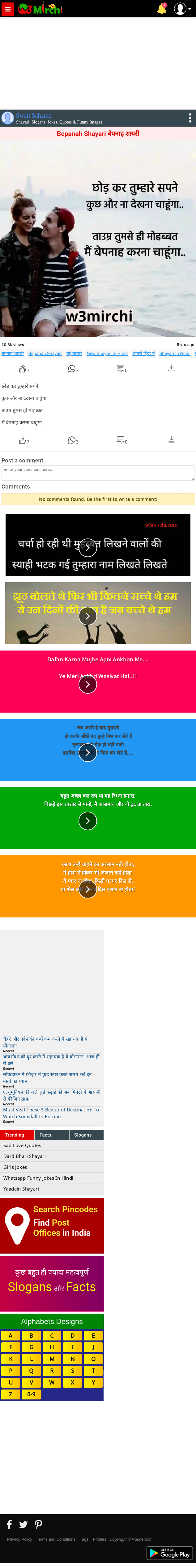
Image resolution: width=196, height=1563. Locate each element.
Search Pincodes (65, 1209)
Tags (84, 1539)
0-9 (31, 1394)
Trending (14, 1135)
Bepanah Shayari (45, 353)
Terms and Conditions (55, 1539)
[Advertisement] (98, 62)
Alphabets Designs (52, 1321)
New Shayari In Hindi (107, 353)
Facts (46, 1135)
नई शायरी (74, 353)
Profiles (99, 1539)
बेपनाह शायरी (13, 353)
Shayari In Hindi (175, 353)
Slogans (83, 1135)
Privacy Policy (19, 1539)
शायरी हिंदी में (143, 353)
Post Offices (51, 1228)
